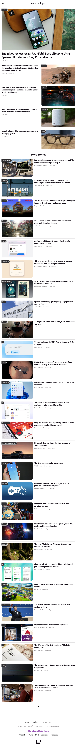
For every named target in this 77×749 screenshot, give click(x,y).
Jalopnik (22, 735)
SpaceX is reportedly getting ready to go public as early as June (53, 303)
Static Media (28, 726)
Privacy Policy (47, 722)
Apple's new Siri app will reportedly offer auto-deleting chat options (52, 242)
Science (44, 65)
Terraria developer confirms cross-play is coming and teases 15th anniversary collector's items (54, 202)
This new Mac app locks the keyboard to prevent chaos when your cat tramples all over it (53, 262)
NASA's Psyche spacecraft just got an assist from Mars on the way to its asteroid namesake (53, 363)
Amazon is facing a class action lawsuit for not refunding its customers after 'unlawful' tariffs (52, 182)
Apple (4, 241)
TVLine (30, 735)
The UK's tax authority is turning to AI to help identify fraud (52, 646)
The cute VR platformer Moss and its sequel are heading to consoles (52, 545)
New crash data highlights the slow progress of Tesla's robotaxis (52, 444)
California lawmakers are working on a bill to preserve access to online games (51, 485)
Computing (5, 261)
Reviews (4, 10)
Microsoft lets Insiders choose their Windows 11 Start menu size (54, 384)
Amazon (4, 180)
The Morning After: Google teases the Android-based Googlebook (54, 666)
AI (2, 342)
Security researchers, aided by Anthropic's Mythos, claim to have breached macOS (53, 687)
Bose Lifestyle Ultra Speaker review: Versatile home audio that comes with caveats (19, 111)
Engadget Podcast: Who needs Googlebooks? (51, 625)
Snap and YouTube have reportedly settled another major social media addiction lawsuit (54, 424)
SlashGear (54, 735)
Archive (35, 722)
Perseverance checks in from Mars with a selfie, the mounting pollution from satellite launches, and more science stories (20, 68)
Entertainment (6, 160)
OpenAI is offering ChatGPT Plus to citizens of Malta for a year (54, 343)
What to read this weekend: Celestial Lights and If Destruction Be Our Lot (53, 283)
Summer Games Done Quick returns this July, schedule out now (51, 505)
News (3, 301)
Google (4, 463)
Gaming (44, 87)
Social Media (5, 423)
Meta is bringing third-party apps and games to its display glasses (20, 132)
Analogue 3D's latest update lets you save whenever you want (54, 323)
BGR (37, 735)
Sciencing (44, 735)
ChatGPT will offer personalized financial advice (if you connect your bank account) (53, 565)
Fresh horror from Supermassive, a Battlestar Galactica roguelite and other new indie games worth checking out (20, 90)
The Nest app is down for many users (48, 463)
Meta (43, 131)
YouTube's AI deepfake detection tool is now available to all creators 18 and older (51, 404)
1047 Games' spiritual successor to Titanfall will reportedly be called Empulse (52, 222)
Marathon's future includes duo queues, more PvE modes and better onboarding (53, 525)
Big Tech (4, 483)
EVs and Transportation (9, 443)
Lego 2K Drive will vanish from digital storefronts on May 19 (54, 586)
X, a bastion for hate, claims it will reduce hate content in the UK (52, 606)
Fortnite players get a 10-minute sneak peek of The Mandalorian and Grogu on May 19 (54, 161)
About (27, 722)
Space (4, 362)
